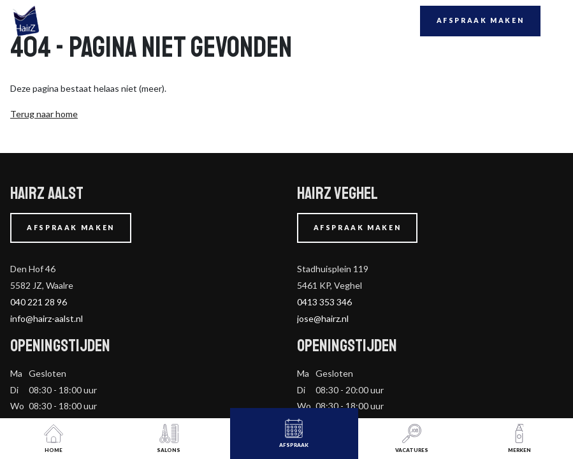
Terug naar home (44, 113)
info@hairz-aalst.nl (46, 318)
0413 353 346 (324, 301)
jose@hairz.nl (323, 318)
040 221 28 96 (38, 301)
